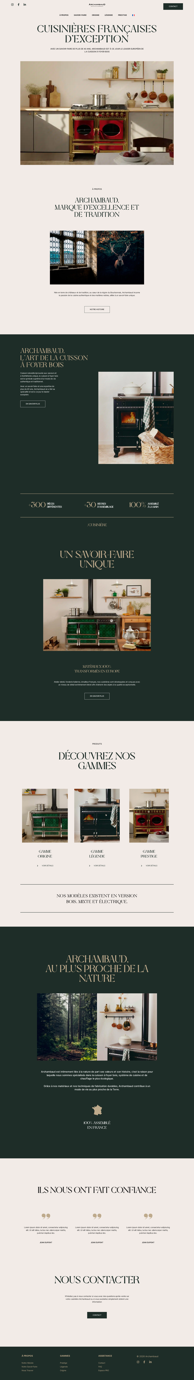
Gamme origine (45, 854)
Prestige (122, 15)
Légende (109, 15)
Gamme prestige (149, 854)
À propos (63, 15)
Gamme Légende (97, 854)
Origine (95, 15)
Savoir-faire (80, 15)
